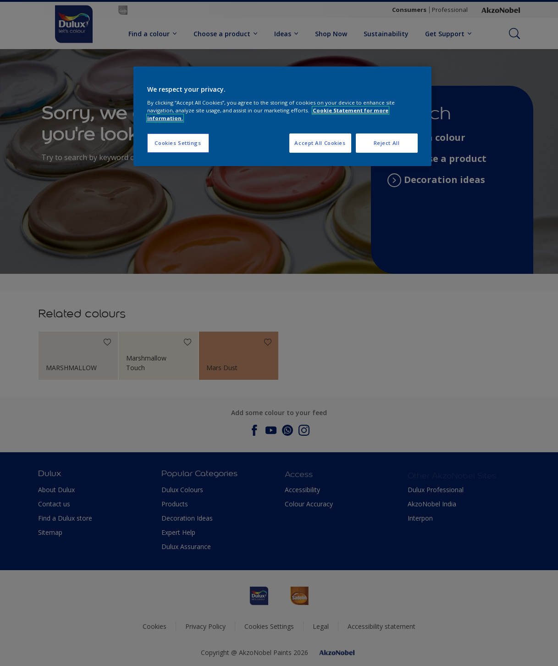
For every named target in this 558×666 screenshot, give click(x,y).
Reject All (387, 142)
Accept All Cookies (319, 142)
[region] (282, 116)
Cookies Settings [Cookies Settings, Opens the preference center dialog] (178, 142)
